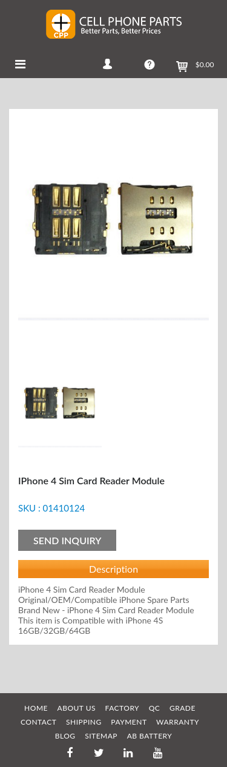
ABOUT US (77, 708)
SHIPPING (84, 721)
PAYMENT (128, 721)
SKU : (29, 507)
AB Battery (150, 735)
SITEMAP (101, 735)
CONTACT (38, 721)
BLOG (65, 735)
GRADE (182, 708)
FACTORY (122, 708)
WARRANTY (177, 721)
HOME (36, 708)
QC (154, 708)
